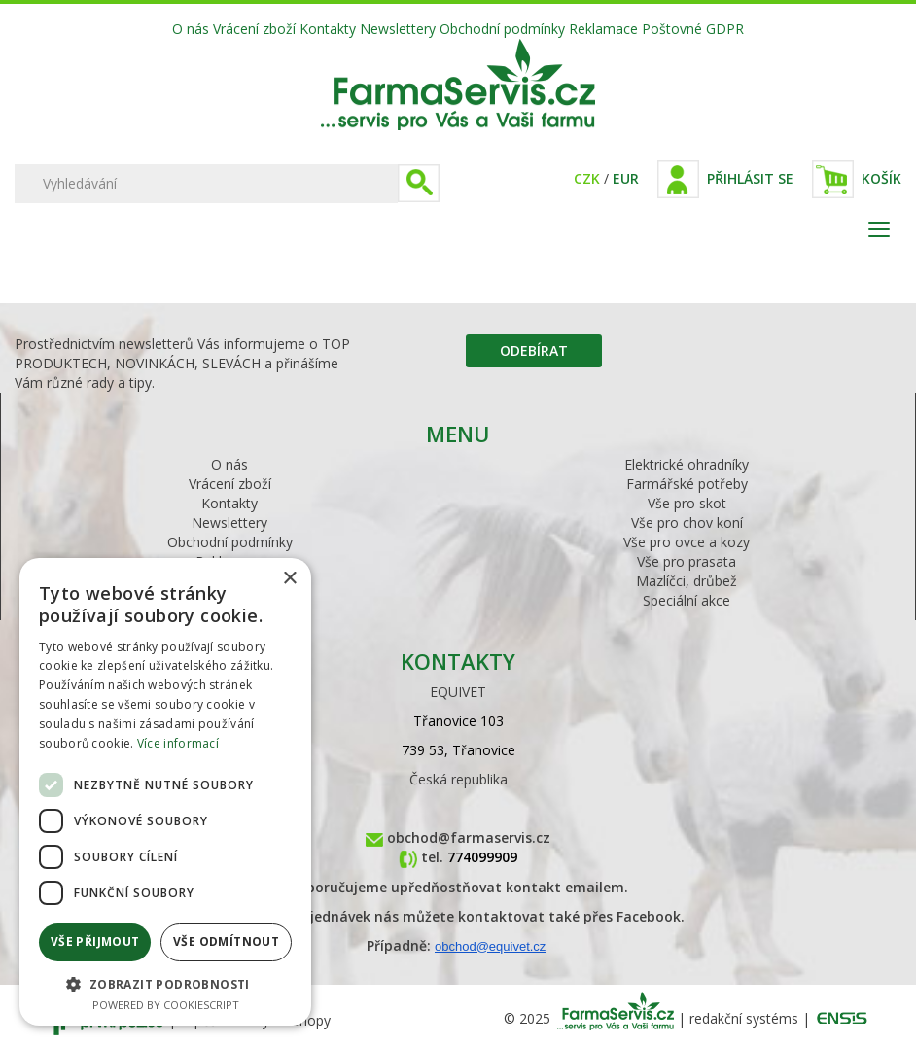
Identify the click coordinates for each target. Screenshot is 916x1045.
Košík (881, 178)
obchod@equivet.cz (490, 946)
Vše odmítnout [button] (226, 941)
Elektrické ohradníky (686, 464)
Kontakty (327, 28)
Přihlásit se (750, 178)
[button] (165, 983)
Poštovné (672, 28)
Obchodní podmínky (502, 28)
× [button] (289, 579)
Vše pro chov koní (687, 522)
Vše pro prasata (686, 561)
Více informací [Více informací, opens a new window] (178, 743)
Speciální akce (686, 600)
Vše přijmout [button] (95, 941)
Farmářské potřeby (687, 483)
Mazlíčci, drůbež (686, 581)
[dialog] (165, 792)
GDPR (725, 28)
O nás (190, 28)
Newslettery (398, 28)
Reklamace (603, 28)
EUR (626, 178)
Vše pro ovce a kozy (686, 542)
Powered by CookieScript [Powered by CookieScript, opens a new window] (165, 1004)
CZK (587, 178)
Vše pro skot (687, 503)
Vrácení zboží (254, 28)
